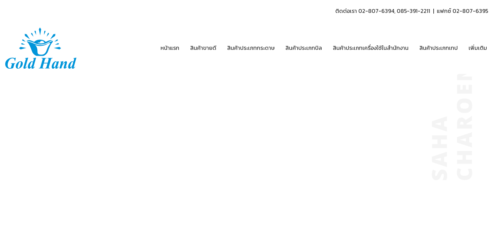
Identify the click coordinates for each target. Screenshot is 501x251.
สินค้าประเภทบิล (303, 48)
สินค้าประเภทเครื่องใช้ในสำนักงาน (371, 48)
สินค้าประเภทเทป (438, 48)
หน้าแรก (169, 48)
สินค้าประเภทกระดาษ (251, 48)
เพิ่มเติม (478, 48)
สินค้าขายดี (203, 48)
